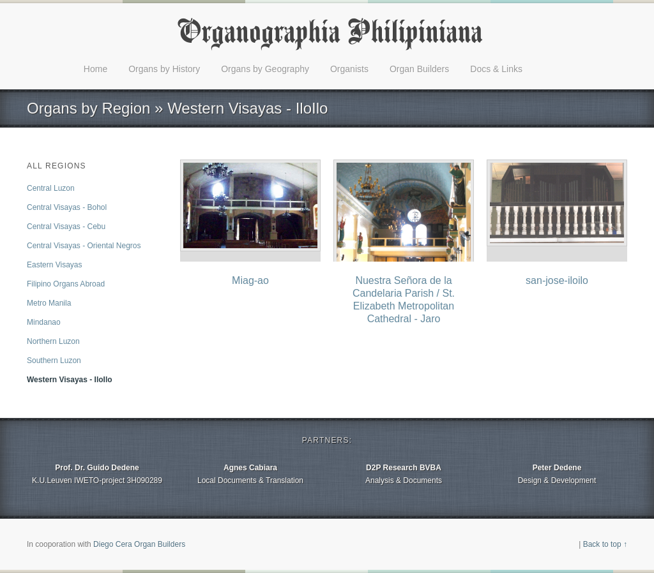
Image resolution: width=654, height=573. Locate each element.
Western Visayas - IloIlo (69, 379)
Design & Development (557, 473)
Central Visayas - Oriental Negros (84, 245)
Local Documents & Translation (250, 473)
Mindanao (44, 322)
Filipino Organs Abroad (66, 283)
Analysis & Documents (403, 473)
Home (95, 69)
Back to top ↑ (605, 544)
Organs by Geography (265, 69)
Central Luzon (51, 188)
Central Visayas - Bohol (67, 207)
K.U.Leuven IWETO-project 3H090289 (97, 473)
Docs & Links (496, 69)
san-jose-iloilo (557, 280)
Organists (349, 69)
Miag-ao (250, 280)
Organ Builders (419, 69)
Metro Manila (49, 303)
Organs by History (164, 69)
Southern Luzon (54, 360)
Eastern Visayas (54, 264)
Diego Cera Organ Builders (139, 544)
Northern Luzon (53, 341)
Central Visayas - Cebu (66, 226)
